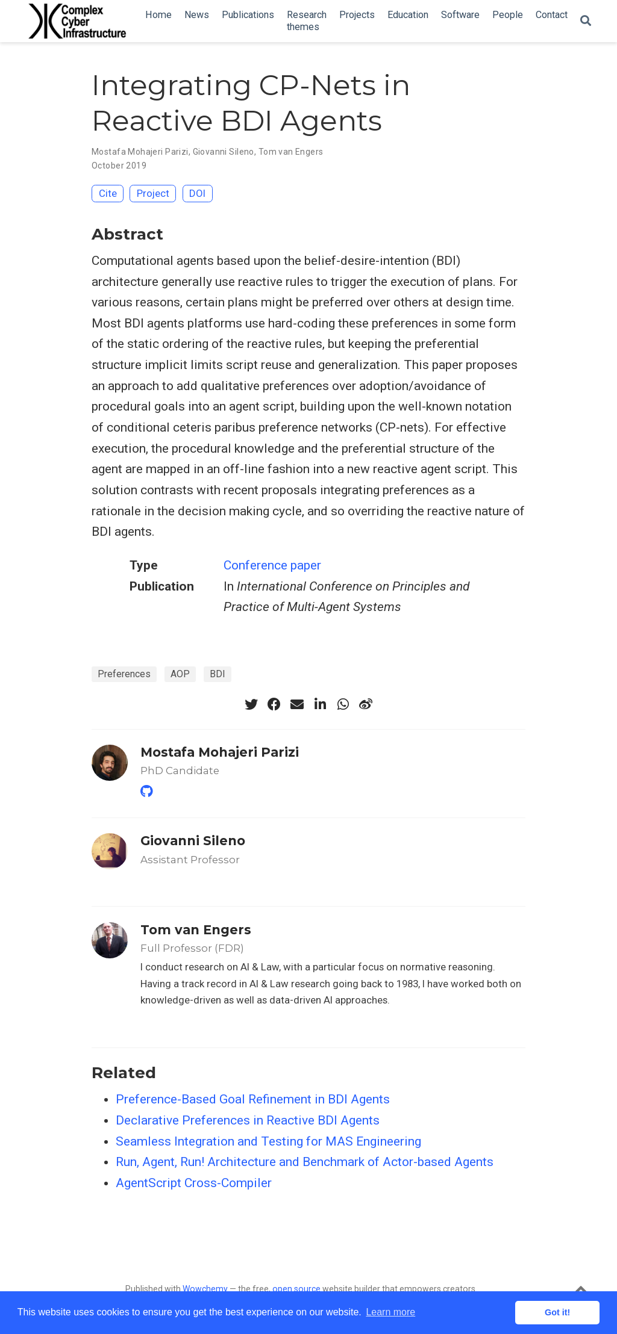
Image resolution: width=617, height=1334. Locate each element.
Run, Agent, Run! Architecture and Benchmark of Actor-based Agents (304, 1162)
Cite (108, 193)
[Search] (585, 21)
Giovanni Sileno (223, 152)
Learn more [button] (390, 1312)
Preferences (124, 674)
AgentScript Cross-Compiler (194, 1183)
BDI (217, 674)
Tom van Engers (291, 152)
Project (153, 193)
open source (296, 1289)
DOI (197, 193)
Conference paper (272, 565)
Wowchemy (205, 1289)
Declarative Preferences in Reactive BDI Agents (248, 1120)
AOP (180, 674)
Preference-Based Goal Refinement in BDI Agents (253, 1099)
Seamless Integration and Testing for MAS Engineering (268, 1141)
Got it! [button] (557, 1312)
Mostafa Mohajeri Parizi (140, 152)
